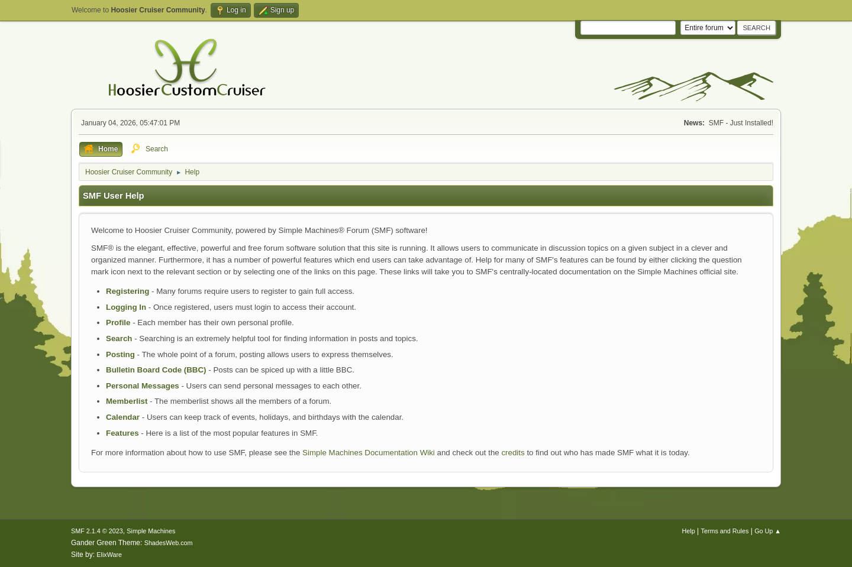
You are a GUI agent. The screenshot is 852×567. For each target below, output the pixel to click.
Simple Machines (151, 530)
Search (119, 338)
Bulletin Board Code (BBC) (156, 369)
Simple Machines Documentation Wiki (368, 452)
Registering (127, 291)
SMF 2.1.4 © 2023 (97, 530)
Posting (120, 354)
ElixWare (109, 554)
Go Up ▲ (767, 530)
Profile (118, 322)
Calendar (123, 417)
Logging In (126, 307)
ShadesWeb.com (168, 542)
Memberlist (126, 401)
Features (122, 433)
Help (688, 530)
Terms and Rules (725, 530)
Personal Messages (142, 385)
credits (512, 452)
